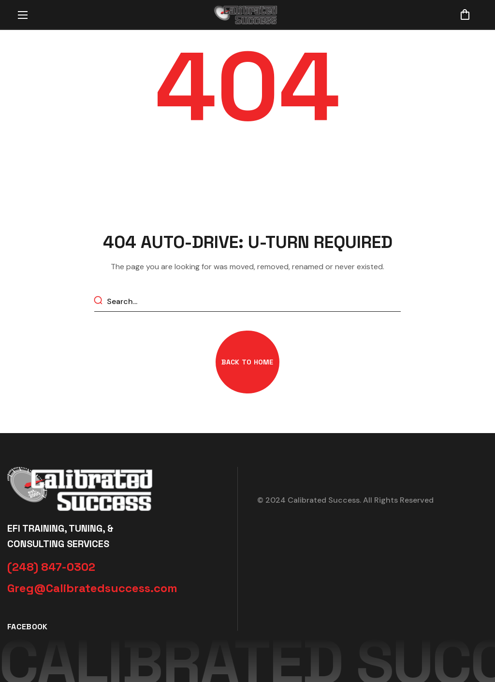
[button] (465, 14)
